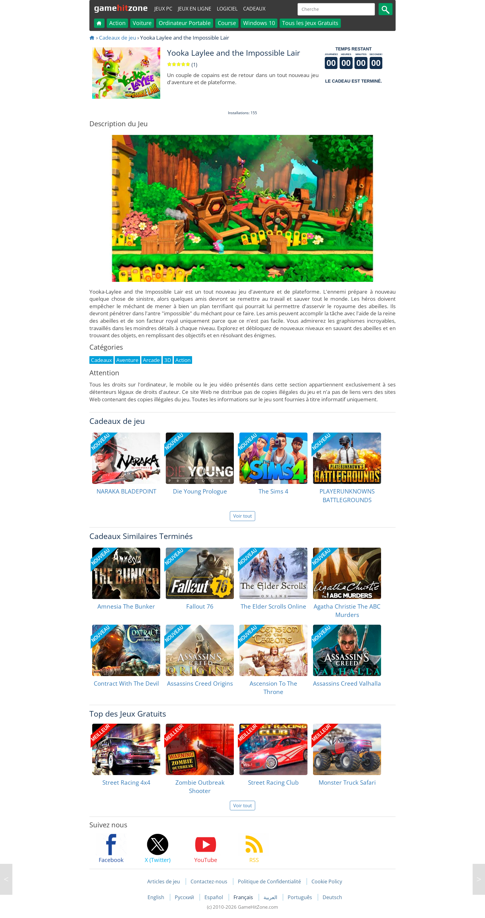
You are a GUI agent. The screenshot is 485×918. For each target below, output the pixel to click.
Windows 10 (259, 23)
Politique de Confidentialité (269, 881)
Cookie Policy (326, 881)
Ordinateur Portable (185, 23)
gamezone (121, 8)
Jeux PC (163, 8)
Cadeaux (254, 8)
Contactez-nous (209, 881)
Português (300, 897)
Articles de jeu (163, 881)
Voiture (142, 23)
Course (227, 23)
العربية (271, 897)
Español (214, 897)
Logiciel (227, 8)
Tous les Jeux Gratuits (310, 23)
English (156, 897)
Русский (185, 897)
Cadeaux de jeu (117, 37)
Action (117, 23)
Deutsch (332, 897)
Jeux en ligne (194, 8)
